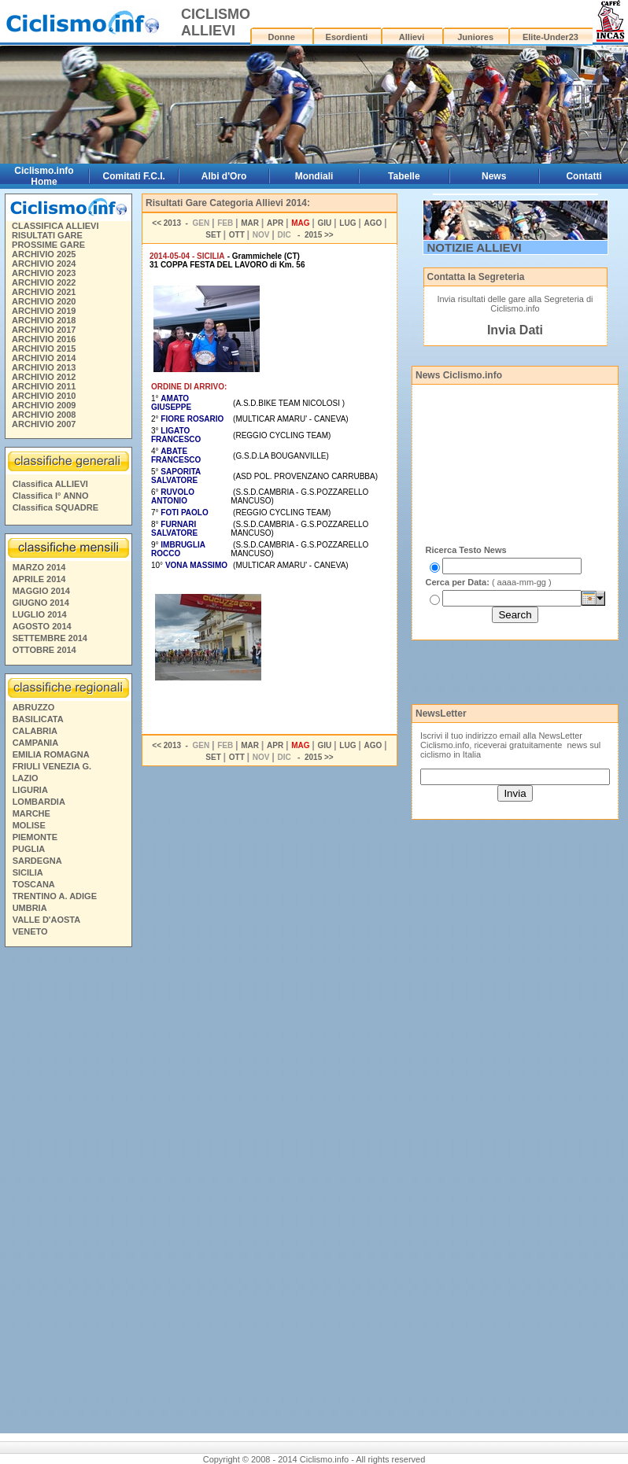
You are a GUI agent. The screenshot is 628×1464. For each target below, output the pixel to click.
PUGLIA (29, 849)
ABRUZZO (34, 707)
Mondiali (314, 176)
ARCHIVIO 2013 (44, 367)
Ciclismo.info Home (43, 176)
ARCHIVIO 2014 (44, 358)
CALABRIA (35, 731)
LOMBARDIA (39, 801)
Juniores (475, 37)
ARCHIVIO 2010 (44, 395)
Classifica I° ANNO (51, 495)
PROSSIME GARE (48, 244)
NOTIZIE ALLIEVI (474, 247)
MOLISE (29, 825)
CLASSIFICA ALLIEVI (55, 225)
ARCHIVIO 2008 (44, 414)
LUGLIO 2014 (40, 614)
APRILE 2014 (39, 579)
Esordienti (347, 37)
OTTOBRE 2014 (44, 650)
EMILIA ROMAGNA (51, 754)
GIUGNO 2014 (41, 602)
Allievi (411, 37)
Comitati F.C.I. (134, 176)
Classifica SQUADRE (55, 507)
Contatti (583, 176)
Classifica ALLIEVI (50, 484)
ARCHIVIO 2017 (44, 329)
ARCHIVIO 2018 (44, 320)
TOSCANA (34, 884)
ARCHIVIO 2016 (44, 339)
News (494, 176)
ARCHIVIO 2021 (44, 292)
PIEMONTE (35, 837)
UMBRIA (30, 908)
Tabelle (403, 176)
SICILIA (28, 872)
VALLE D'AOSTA (47, 919)
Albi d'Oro (224, 176)
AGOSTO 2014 (42, 626)
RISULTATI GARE (47, 235)
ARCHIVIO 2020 (44, 301)
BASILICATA (38, 719)
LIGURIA (30, 790)
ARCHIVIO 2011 (44, 386)
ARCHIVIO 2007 (44, 424)
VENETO (30, 931)
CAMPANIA (35, 742)
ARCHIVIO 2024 (44, 263)
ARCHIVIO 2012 (44, 377)
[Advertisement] (68, 1193)
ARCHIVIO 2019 (44, 310)
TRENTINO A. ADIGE (55, 896)
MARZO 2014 (39, 567)
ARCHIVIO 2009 (44, 405)
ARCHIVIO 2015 (44, 348)
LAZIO (26, 778)
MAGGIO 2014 (41, 591)
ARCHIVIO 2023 (44, 273)
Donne (281, 37)
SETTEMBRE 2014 (50, 638)
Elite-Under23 (550, 37)
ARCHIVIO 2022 (44, 282)
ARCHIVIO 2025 (44, 254)
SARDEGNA (37, 860)
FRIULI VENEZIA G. (52, 766)
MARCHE (31, 813)
